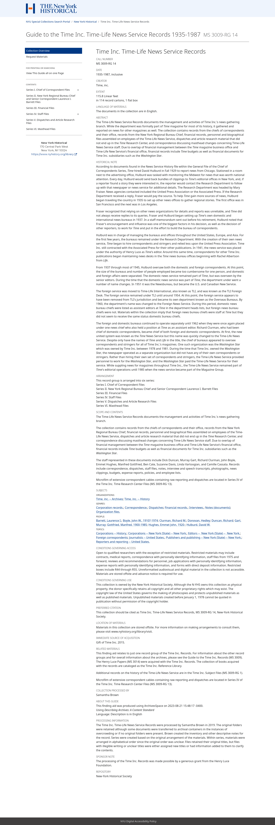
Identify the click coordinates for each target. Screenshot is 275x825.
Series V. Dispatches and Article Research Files (50, 121)
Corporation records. (109, 507)
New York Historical (85, 21)
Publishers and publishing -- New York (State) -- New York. (204, 537)
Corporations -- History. (111, 533)
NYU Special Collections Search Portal (48, 21)
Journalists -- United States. (147, 537)
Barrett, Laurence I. (108, 520)
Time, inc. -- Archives (109, 499)
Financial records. (176, 507)
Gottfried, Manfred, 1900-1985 (127, 525)
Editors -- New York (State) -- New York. (214, 533)
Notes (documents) (217, 507)
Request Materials (37, 56)
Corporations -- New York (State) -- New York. (157, 533)
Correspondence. (136, 507)
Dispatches (156, 507)
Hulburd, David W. (198, 525)
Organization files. (108, 512)
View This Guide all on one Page (45, 73)
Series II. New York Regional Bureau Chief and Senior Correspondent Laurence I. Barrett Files (50, 99)
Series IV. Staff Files (37, 114)
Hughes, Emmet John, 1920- (167, 525)
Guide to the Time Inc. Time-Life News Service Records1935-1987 (132, 34)
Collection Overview (38, 50)
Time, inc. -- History (137, 499)
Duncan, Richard (222, 520)
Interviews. (196, 507)
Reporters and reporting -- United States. (123, 542)
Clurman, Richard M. (172, 520)
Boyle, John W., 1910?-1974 (140, 520)
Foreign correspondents (112, 537)
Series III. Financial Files (40, 108)
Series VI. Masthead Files (40, 129)
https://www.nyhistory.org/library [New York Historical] (54, 154)
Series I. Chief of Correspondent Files (48, 89)
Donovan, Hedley (199, 520)
